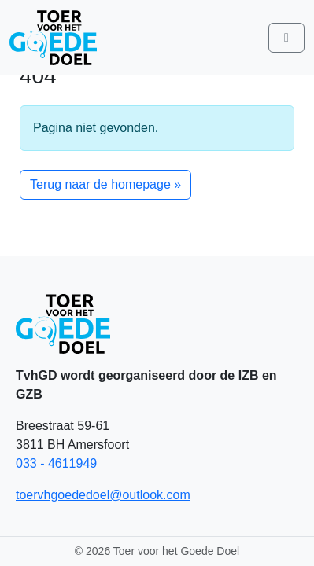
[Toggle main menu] (286, 38)
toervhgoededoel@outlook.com (103, 495)
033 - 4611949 (56, 463)
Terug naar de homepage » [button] (105, 184)
